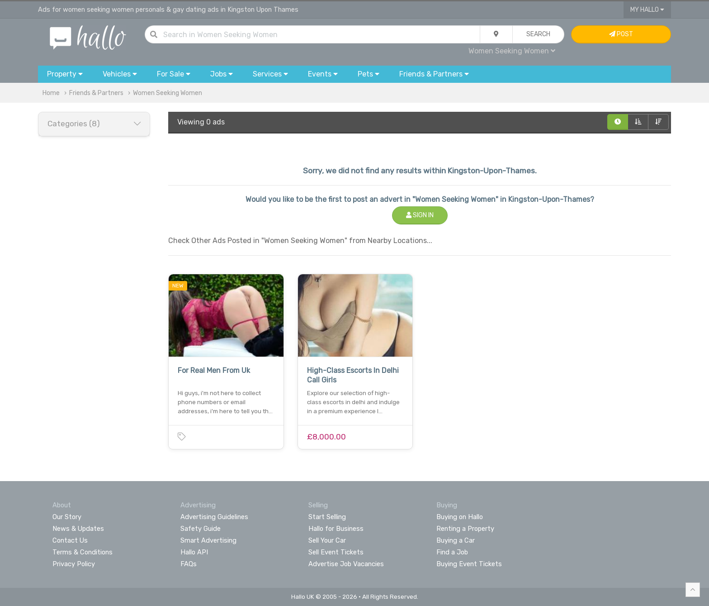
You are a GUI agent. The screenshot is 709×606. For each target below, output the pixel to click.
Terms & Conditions (82, 552)
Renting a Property (465, 529)
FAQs (188, 564)
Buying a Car (455, 540)
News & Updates (78, 529)
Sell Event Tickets (336, 552)
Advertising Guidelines (214, 517)
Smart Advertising (208, 540)
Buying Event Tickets (469, 564)
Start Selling (327, 517)
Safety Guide (200, 529)
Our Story (66, 517)
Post (621, 34)
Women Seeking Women (511, 51)
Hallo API (194, 552)
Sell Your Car (327, 540)
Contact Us (70, 540)
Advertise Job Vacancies (346, 564)
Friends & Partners (96, 93)
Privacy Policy (73, 564)
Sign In (420, 215)
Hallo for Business (336, 529)
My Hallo (647, 10)
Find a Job (452, 552)
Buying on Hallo (459, 517)
